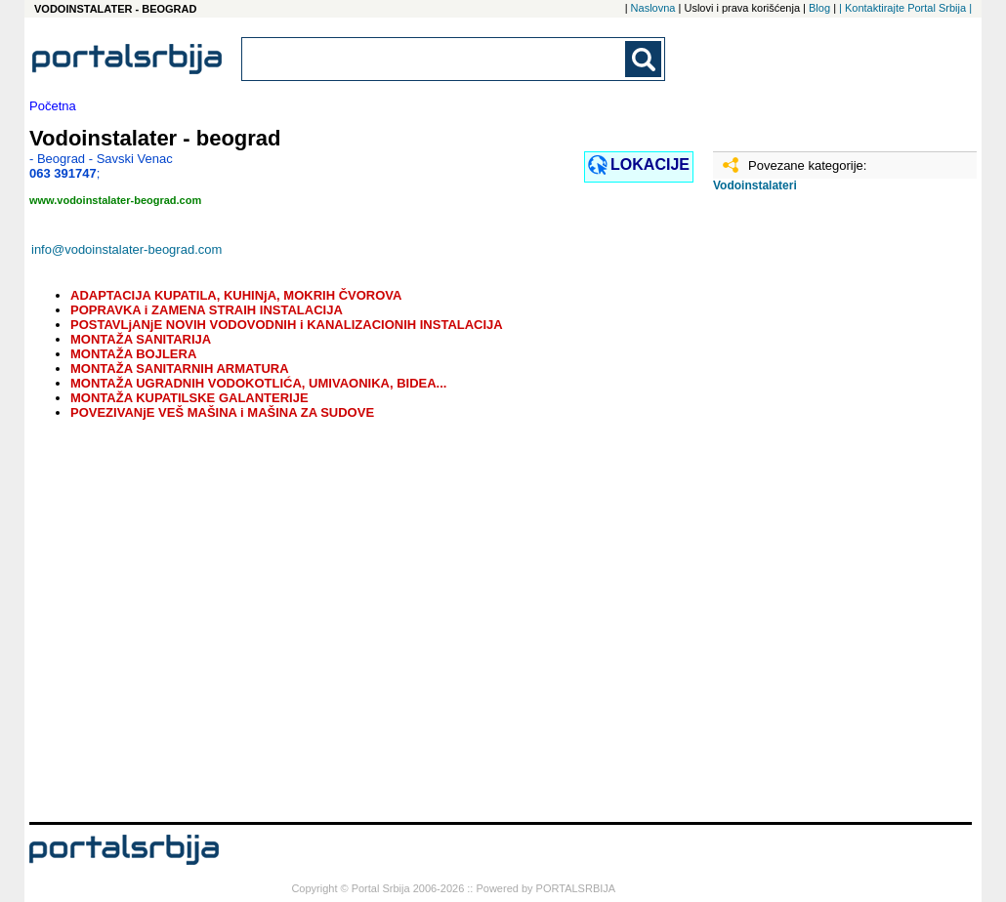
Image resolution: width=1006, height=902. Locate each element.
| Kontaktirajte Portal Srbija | (905, 8)
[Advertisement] (811, 514)
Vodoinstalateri (755, 185)
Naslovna (653, 8)
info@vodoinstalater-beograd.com (126, 249)
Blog (819, 8)
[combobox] (434, 59)
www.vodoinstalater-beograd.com (115, 200)
